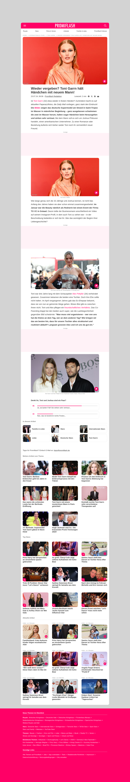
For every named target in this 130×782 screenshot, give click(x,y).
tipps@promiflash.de (62, 450)
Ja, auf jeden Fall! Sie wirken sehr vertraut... (54, 408)
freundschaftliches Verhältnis (77, 307)
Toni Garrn (38, 101)
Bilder (37, 108)
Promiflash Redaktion (53, 96)
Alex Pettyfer (78, 294)
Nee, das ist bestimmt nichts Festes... (51, 416)
